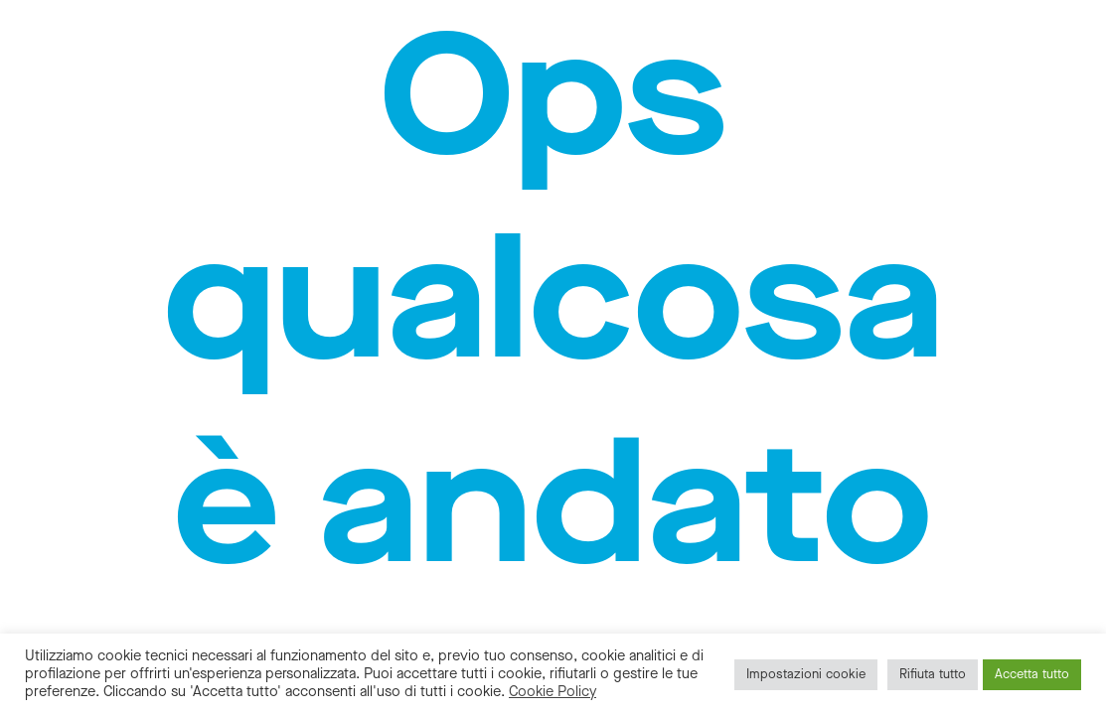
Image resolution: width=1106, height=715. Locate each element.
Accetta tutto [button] (1032, 674)
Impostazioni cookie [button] (806, 674)
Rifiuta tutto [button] (932, 674)
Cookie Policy (552, 691)
